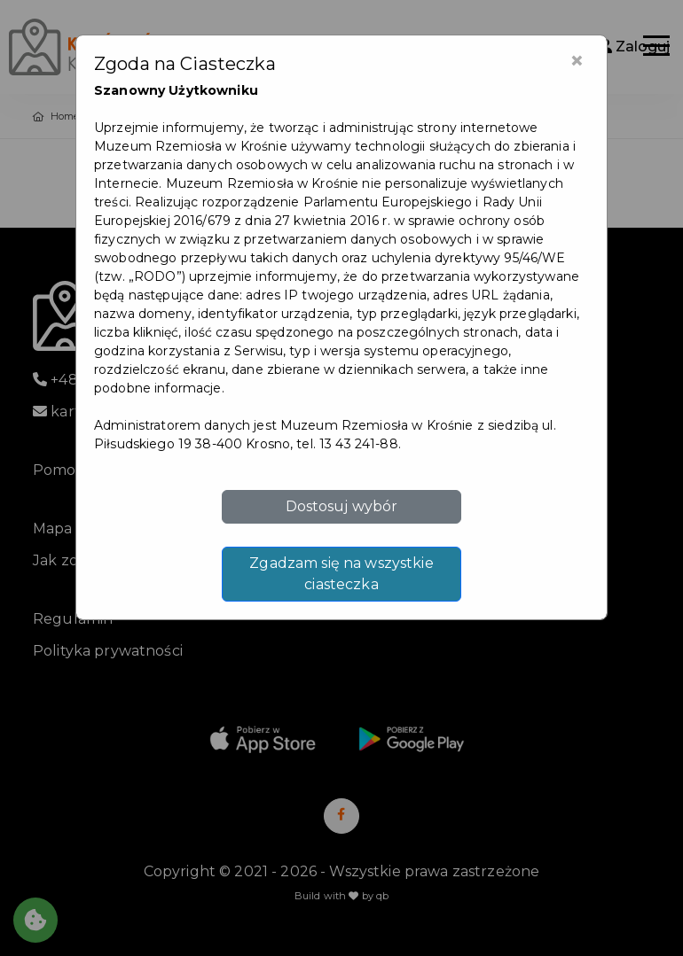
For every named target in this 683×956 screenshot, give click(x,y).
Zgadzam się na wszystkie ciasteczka (341, 574)
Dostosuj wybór (342, 506)
